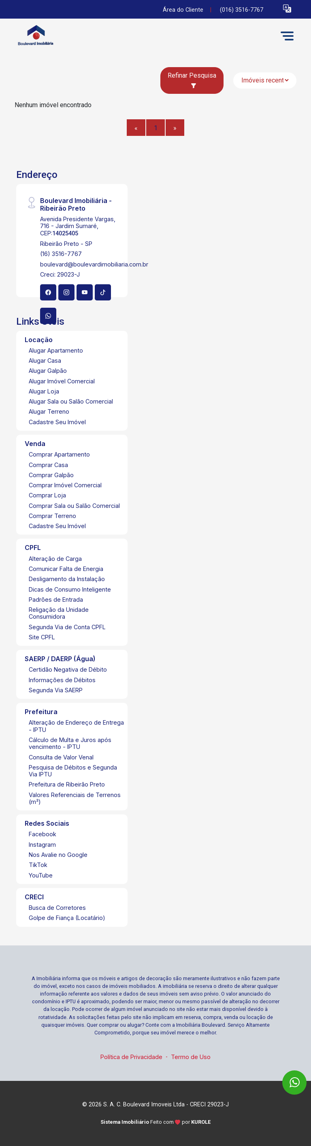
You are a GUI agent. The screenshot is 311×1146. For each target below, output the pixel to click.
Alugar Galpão (48, 370)
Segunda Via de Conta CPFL (67, 627)
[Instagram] (66, 292)
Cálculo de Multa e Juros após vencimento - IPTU (70, 743)
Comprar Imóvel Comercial (65, 485)
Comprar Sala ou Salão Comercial (74, 505)
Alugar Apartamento (56, 350)
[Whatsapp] (48, 316)
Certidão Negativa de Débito (68, 669)
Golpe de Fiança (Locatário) (67, 917)
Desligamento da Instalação (67, 578)
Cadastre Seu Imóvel (57, 422)
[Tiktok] (103, 292)
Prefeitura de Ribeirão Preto (67, 784)
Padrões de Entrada (56, 599)
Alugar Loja (44, 391)
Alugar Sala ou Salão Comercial (71, 401)
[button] (287, 8)
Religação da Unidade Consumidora (59, 613)
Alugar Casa (45, 360)
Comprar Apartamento (59, 454)
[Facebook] (48, 292)
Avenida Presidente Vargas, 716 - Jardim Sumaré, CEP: (77, 226)
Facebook (42, 834)
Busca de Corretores (57, 907)
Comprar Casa (48, 464)
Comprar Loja (47, 495)
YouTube (41, 875)
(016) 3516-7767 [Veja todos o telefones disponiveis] (241, 9)
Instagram (42, 844)
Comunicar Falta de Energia (66, 568)
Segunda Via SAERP (56, 690)
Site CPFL (42, 637)
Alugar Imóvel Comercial (62, 381)
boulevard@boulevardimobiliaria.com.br (94, 264)
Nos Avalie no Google (58, 854)
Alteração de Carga (55, 558)
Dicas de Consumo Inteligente (70, 589)
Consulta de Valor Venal (61, 757)
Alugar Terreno (49, 411)
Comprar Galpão (51, 475)
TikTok (38, 864)
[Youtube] (85, 292)
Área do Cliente (183, 9)
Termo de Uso (191, 1056)
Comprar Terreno (52, 515)
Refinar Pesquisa (192, 80)
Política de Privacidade (131, 1056)
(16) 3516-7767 (61, 253)
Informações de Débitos (62, 680)
